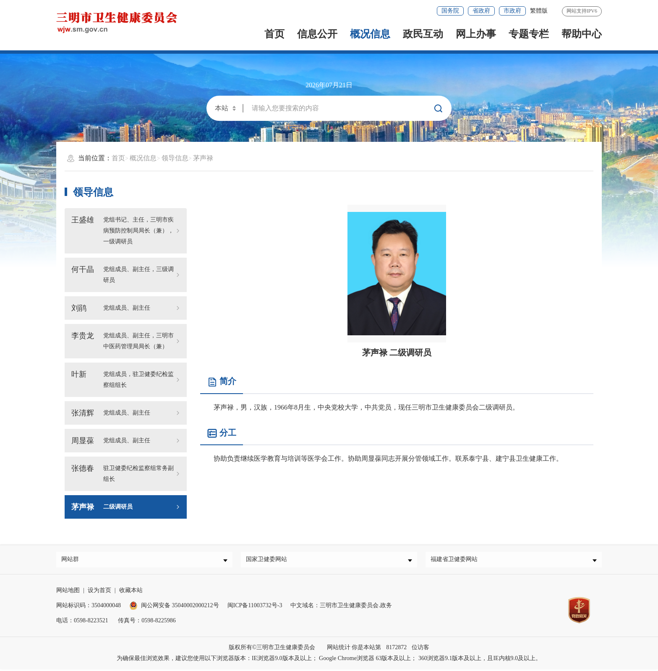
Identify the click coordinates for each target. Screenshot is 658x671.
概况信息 (370, 34)
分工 (221, 433)
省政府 (481, 11)
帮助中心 (581, 34)
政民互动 (423, 34)
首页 (274, 34)
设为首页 (99, 592)
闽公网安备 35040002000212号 (180, 607)
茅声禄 (203, 158)
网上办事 (476, 34)
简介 (221, 381)
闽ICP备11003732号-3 (254, 607)
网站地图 (68, 592)
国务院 (450, 11)
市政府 (512, 11)
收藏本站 (131, 592)
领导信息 (175, 158)
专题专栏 (529, 34)
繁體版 (539, 11)
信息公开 (317, 34)
